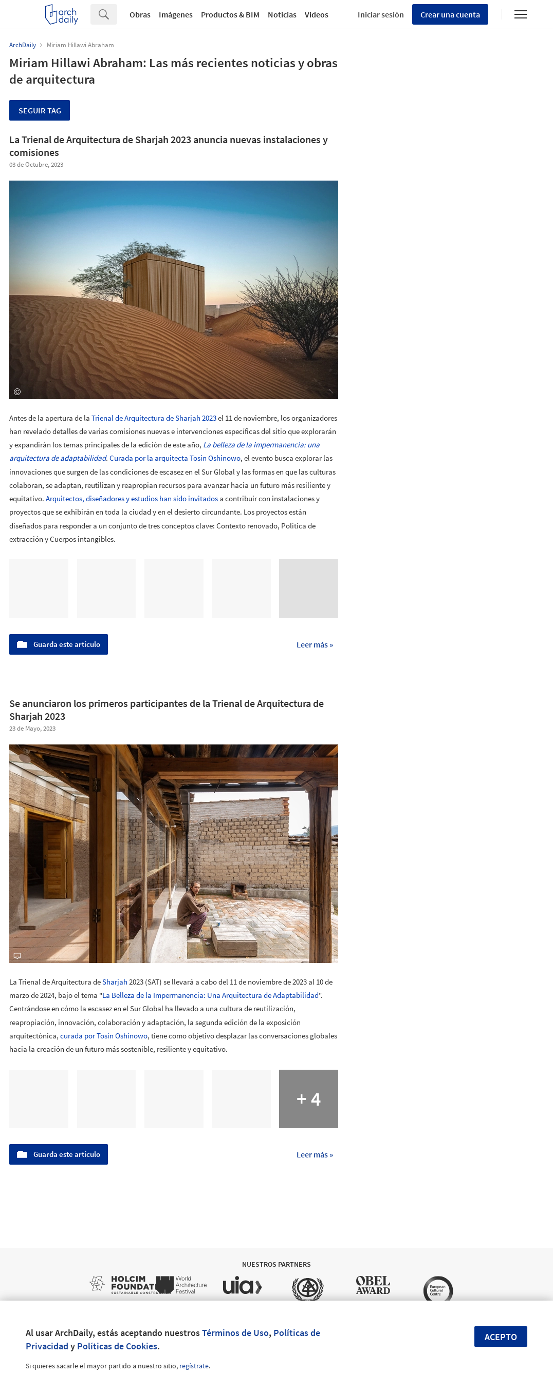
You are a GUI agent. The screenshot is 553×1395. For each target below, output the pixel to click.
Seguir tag (40, 110)
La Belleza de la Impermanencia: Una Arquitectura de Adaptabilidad (210, 995)
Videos (316, 14)
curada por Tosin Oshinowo (104, 1035)
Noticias (282, 14)
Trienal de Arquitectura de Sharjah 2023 (153, 418)
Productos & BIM (230, 14)
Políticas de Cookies (117, 1346)
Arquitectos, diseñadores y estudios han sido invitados (132, 498)
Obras (140, 14)
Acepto (501, 1337)
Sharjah (114, 982)
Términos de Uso (235, 1333)
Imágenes (176, 14)
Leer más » (315, 644)
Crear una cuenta (450, 14)
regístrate (194, 1365)
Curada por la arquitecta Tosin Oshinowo (175, 458)
